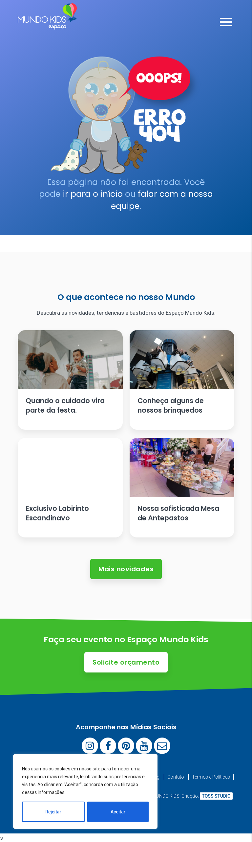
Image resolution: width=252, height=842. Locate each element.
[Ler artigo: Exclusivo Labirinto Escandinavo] (70, 487)
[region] (85, 791)
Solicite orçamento (126, 662)
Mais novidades (126, 569)
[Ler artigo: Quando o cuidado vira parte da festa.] (70, 380)
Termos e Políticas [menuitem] (211, 777)
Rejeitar (53, 811)
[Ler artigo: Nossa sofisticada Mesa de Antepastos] (182, 487)
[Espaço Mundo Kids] (47, 24)
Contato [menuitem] (175, 777)
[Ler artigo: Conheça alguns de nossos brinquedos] (182, 380)
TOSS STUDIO (216, 796)
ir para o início (93, 194)
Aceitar (118, 811)
